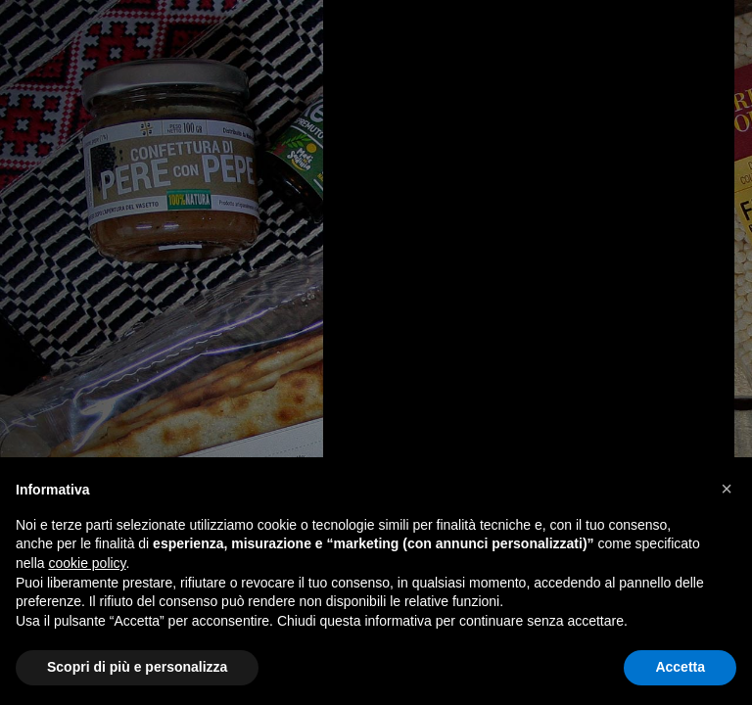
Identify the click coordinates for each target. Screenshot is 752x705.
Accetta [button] (680, 667)
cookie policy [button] (86, 563)
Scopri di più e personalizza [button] (137, 667)
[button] (726, 488)
